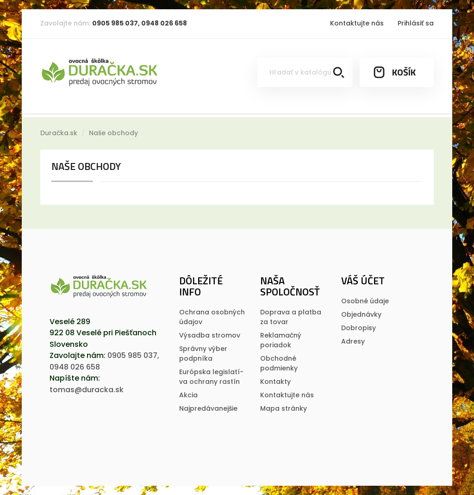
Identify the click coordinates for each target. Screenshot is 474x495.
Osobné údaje (365, 301)
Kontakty (275, 381)
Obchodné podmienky (279, 363)
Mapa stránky (283, 408)
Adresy (353, 341)
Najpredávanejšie (208, 408)
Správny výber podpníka (203, 353)
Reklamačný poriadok (280, 340)
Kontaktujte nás (357, 23)
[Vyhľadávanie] (305, 72)
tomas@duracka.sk (87, 389)
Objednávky (361, 314)
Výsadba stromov (209, 335)
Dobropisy (358, 327)
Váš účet (363, 280)
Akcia (188, 395)
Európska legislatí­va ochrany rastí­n (211, 376)
